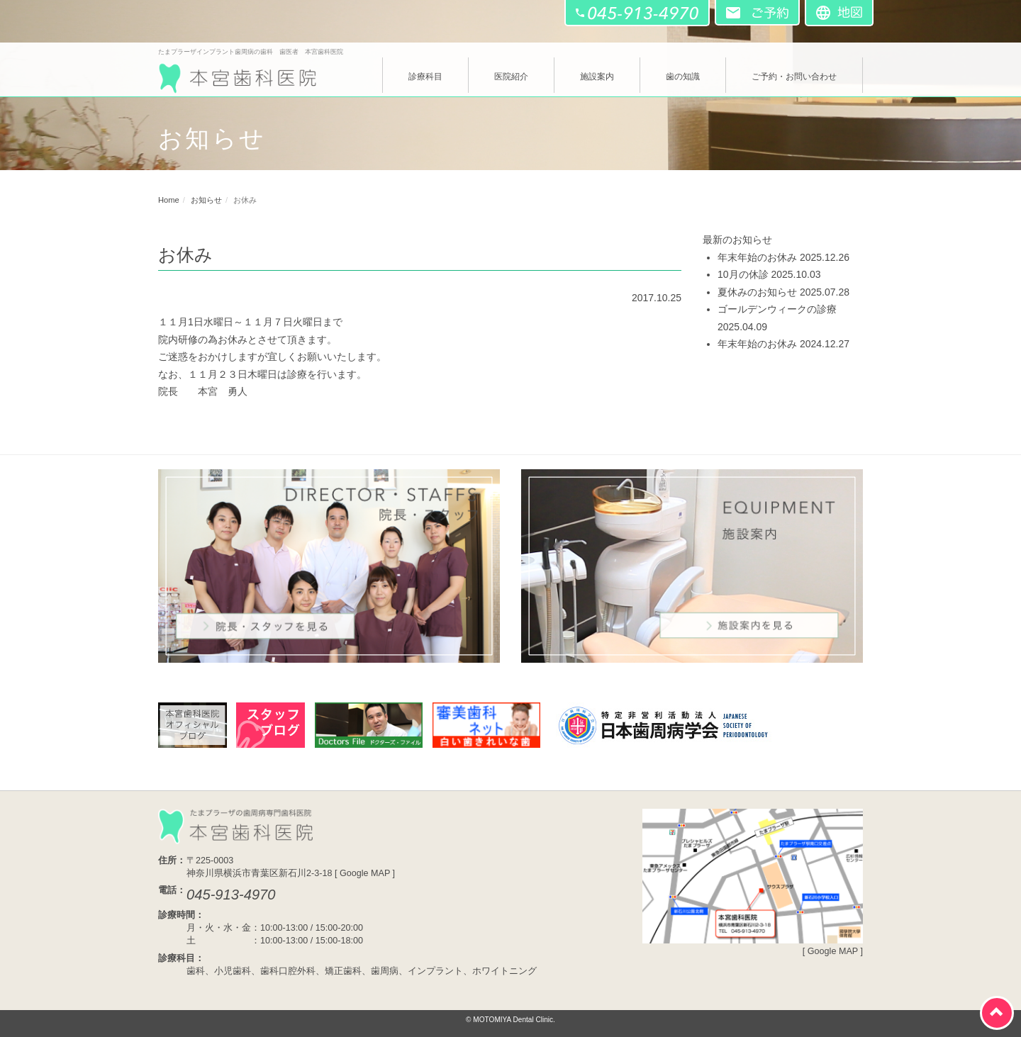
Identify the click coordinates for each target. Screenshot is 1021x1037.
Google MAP (365, 873)
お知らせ (206, 200)
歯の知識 (683, 77)
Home (168, 200)
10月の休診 (743, 274)
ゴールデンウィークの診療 (777, 309)
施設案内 (597, 77)
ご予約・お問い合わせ (794, 77)
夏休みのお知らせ (757, 292)
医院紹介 (511, 77)
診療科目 (425, 77)
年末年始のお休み (757, 257)
